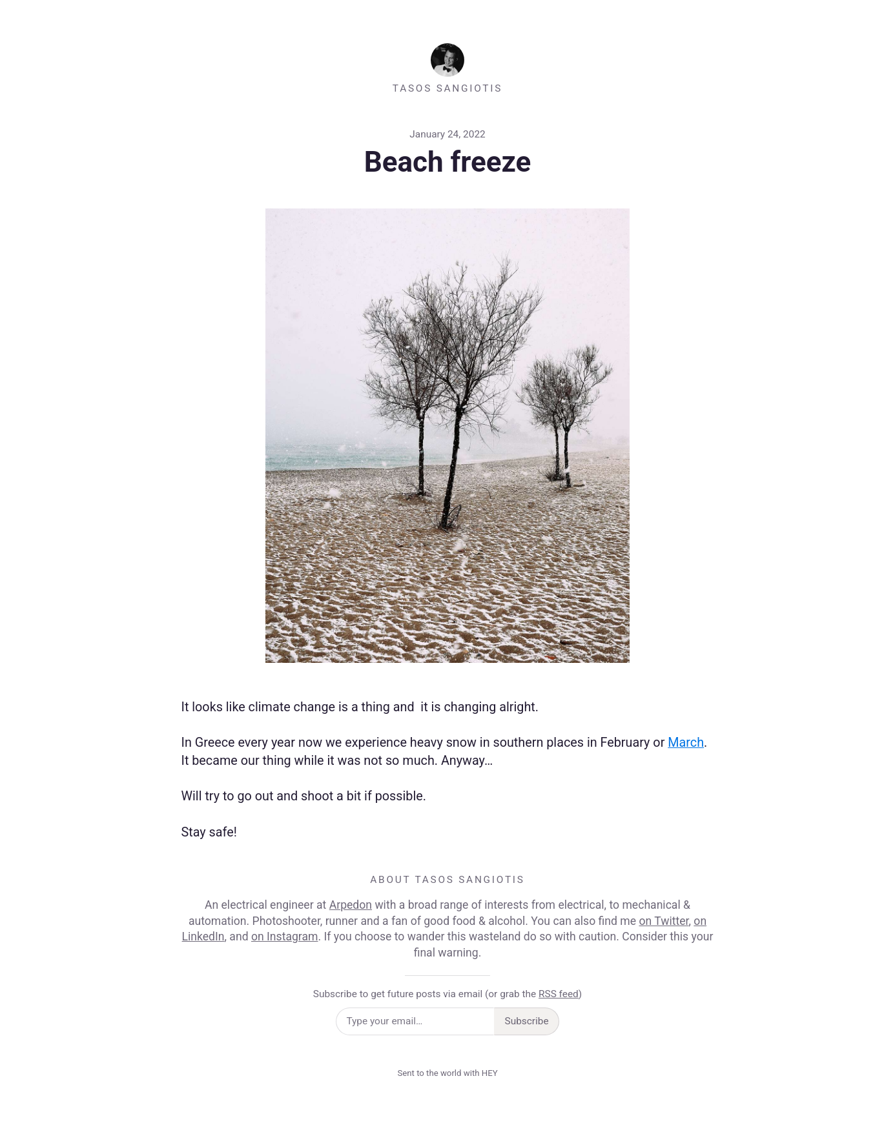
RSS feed (559, 994)
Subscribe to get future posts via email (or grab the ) (447, 994)
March (686, 742)
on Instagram (284, 936)
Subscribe (527, 1021)
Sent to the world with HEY (447, 1073)
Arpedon (350, 904)
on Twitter (663, 921)
